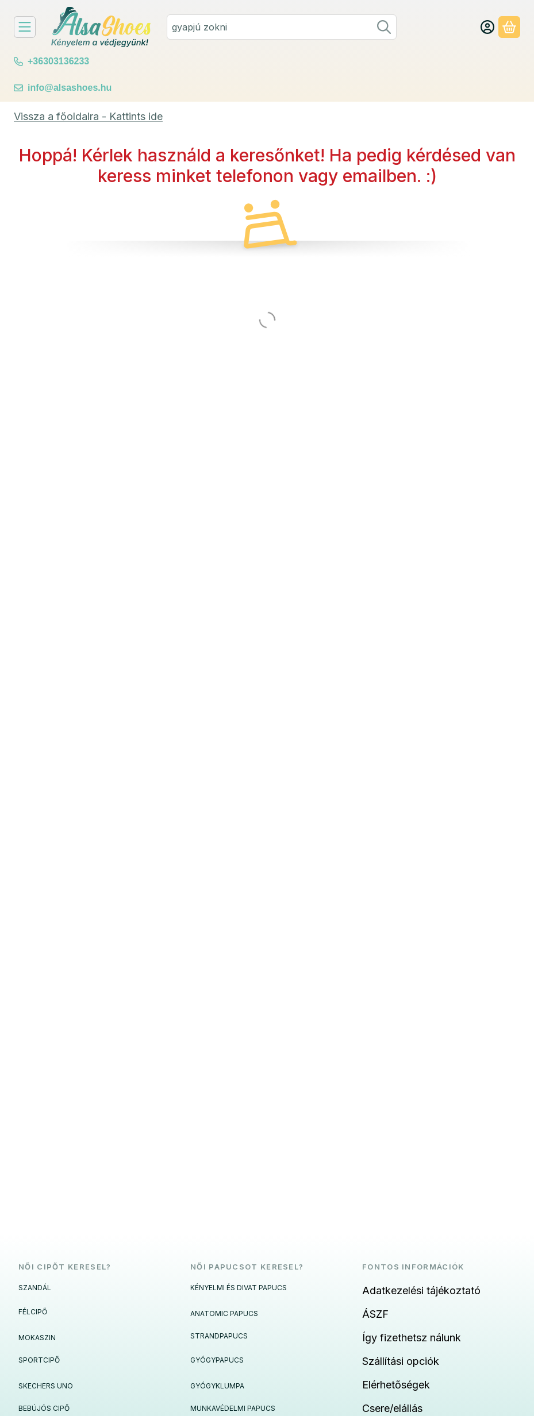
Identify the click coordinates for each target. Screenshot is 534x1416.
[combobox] (282, 27)
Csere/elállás (392, 1408)
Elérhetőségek (396, 1385)
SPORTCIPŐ (39, 1360)
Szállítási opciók (400, 1361)
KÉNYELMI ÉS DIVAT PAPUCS (238, 1287)
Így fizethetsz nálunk (411, 1338)
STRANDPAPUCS (219, 1336)
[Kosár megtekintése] (509, 27)
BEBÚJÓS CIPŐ (44, 1408)
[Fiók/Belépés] (487, 27)
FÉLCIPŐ (32, 1311)
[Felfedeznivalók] (25, 27)
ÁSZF (375, 1314)
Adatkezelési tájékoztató (421, 1290)
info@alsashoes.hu (70, 87)
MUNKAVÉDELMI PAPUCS (232, 1408)
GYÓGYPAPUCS (217, 1360)
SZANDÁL (34, 1287)
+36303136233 (58, 61)
